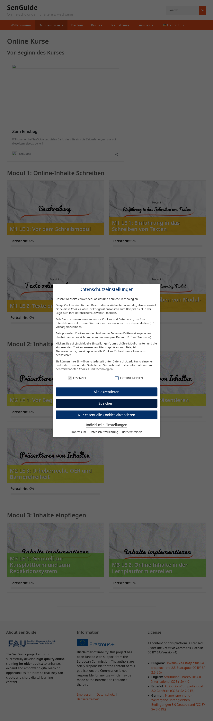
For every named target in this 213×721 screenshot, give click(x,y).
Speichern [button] (107, 403)
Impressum (79, 432)
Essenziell (78, 378)
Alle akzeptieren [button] (106, 391)
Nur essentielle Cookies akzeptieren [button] (106, 414)
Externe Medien (129, 378)
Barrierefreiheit (132, 432)
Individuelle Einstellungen (106, 424)
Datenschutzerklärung (126, 361)
